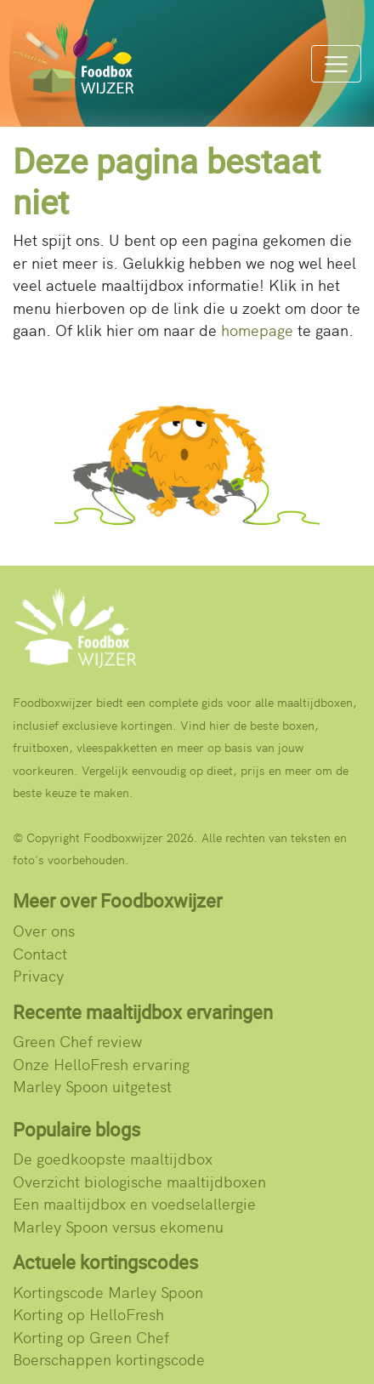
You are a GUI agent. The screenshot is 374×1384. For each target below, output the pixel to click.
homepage (257, 329)
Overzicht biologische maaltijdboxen (139, 1181)
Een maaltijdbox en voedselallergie (134, 1203)
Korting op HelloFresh (88, 1313)
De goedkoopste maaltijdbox (112, 1158)
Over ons (44, 930)
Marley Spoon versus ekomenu (118, 1226)
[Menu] (336, 64)
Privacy (38, 975)
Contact (40, 953)
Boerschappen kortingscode (109, 1359)
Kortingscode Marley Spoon (108, 1291)
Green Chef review (77, 1040)
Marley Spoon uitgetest (92, 1085)
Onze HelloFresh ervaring (101, 1063)
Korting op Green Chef (91, 1336)
